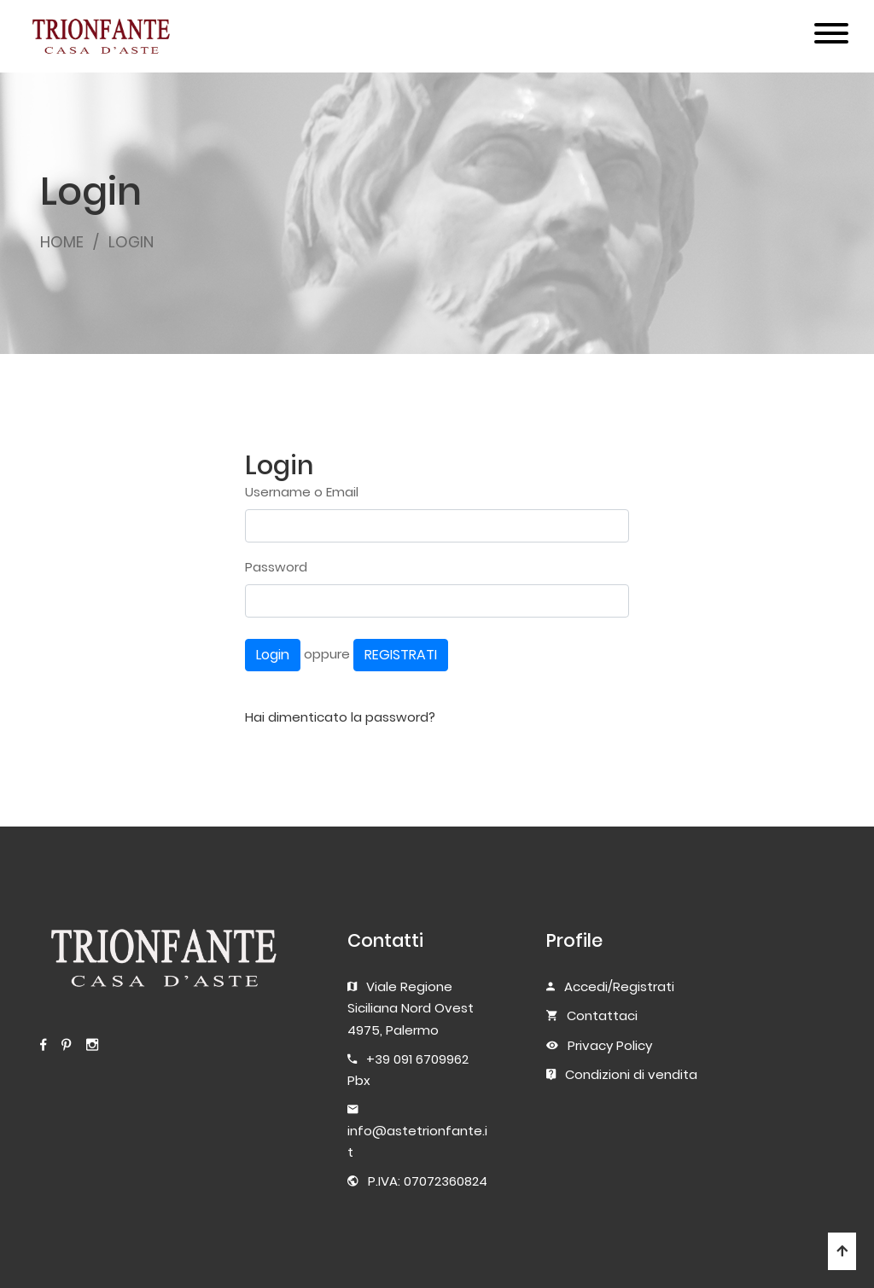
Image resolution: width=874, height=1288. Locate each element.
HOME (62, 241)
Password (276, 567)
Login (272, 654)
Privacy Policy (610, 1045)
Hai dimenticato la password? (340, 717)
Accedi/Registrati (619, 986)
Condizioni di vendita (631, 1074)
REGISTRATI (400, 654)
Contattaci (602, 1015)
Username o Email (301, 492)
